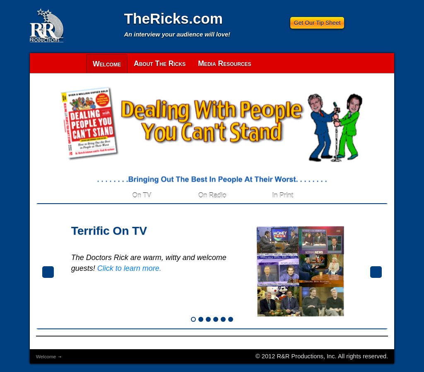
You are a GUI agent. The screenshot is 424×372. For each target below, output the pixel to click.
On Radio (212, 195)
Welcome (107, 64)
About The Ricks (160, 63)
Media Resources (224, 63)
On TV (142, 195)
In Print (282, 195)
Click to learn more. (129, 268)
